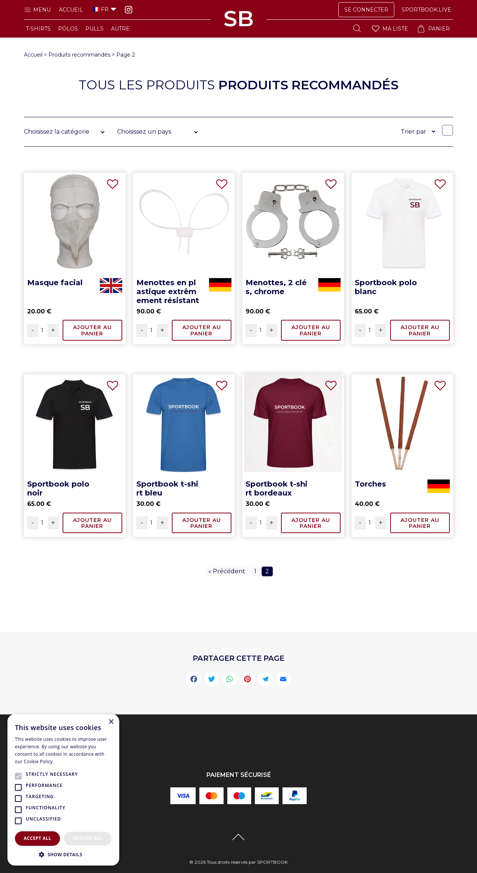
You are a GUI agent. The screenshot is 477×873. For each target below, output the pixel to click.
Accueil (71, 9)
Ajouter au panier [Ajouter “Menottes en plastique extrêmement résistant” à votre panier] (201, 330)
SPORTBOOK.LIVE (426, 9)
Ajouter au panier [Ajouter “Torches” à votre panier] (420, 523)
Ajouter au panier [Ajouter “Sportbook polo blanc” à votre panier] (420, 330)
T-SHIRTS (38, 28)
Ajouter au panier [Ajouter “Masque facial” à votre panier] (92, 330)
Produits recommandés (79, 54)
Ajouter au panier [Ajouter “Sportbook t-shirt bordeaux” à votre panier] (310, 523)
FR (100, 9)
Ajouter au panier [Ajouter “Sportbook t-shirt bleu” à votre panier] (201, 523)
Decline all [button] (88, 838)
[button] (63, 854)
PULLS (94, 28)
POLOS (68, 28)
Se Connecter (366, 9)
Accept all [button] (37, 838)
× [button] (111, 722)
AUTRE (120, 28)
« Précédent (226, 571)
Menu (37, 9)
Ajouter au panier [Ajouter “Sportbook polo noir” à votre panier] (92, 523)
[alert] (63, 790)
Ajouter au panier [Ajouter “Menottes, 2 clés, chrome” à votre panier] (310, 330)
